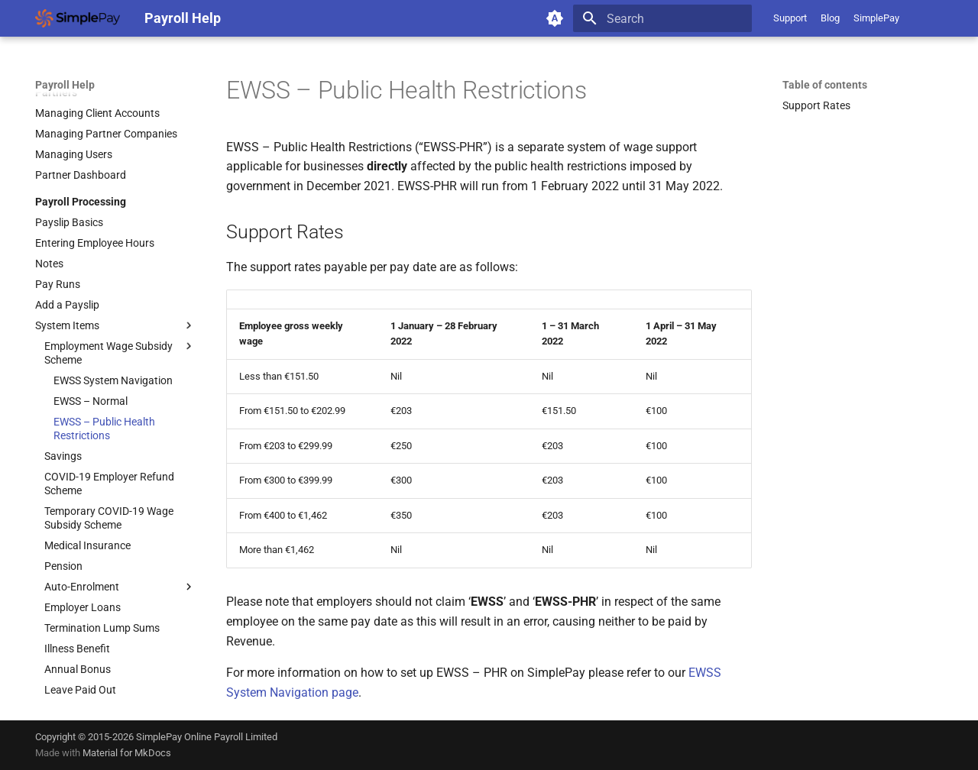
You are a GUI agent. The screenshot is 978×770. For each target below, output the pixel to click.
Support (790, 18)
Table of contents (824, 85)
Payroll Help (65, 85)
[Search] (662, 18)
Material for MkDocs (127, 753)
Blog (830, 18)
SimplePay (876, 18)
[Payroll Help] (77, 18)
